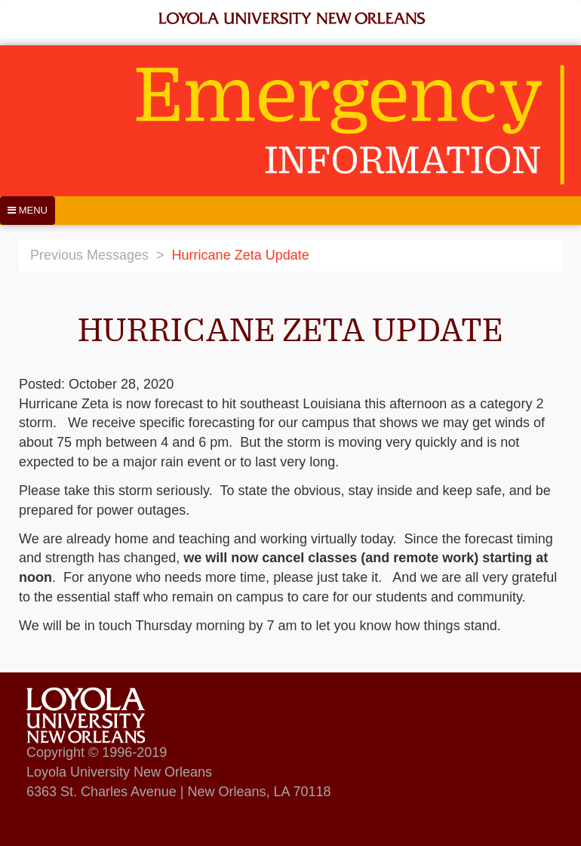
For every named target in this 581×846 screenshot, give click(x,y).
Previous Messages (89, 255)
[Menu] (27, 210)
